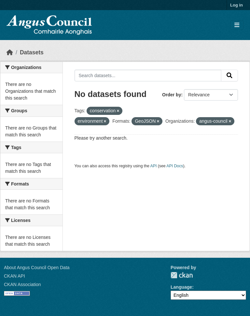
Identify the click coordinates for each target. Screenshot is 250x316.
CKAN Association (22, 284)
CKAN (182, 275)
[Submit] (229, 75)
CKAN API (14, 276)
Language (181, 287)
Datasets (32, 52)
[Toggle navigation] (236, 25)
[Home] (10, 52)
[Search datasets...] (148, 75)
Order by (171, 94)
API (153, 166)
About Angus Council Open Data (37, 267)
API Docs (174, 166)
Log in (236, 5)
